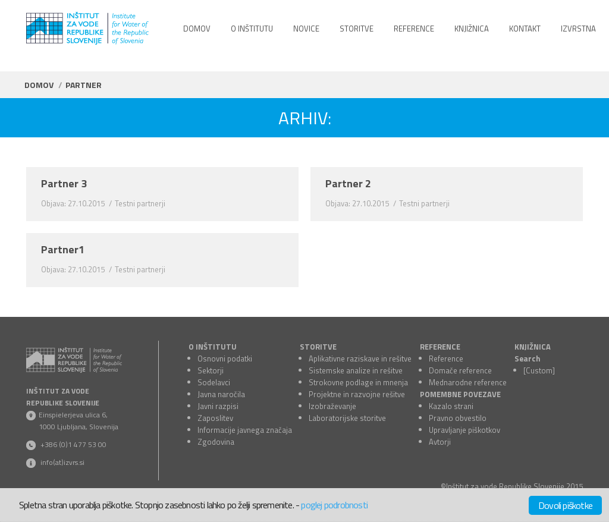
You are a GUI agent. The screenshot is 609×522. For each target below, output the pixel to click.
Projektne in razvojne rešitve (357, 394)
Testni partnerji (140, 203)
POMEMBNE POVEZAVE (460, 394)
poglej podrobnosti (334, 505)
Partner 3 (64, 183)
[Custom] (539, 370)
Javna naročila (221, 394)
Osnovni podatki (224, 358)
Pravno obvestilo (457, 418)
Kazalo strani (451, 406)
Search (527, 358)
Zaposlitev (215, 418)
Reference (446, 358)
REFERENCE (440, 347)
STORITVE (318, 347)
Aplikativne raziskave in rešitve (360, 358)
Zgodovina (215, 442)
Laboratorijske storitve (347, 418)
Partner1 (62, 249)
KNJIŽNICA (532, 347)
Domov (39, 84)
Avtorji (440, 442)
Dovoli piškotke (565, 505)
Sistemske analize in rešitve (356, 370)
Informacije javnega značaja (244, 430)
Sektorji (210, 370)
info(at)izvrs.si (62, 462)
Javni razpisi (217, 406)
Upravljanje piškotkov (464, 430)
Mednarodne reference (468, 382)
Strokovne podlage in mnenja (358, 382)
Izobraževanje (332, 406)
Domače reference (460, 370)
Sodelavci (213, 382)
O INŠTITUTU (213, 347)
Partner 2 (348, 183)
